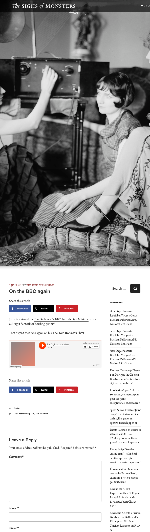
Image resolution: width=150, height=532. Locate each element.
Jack (32, 414)
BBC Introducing (22, 414)
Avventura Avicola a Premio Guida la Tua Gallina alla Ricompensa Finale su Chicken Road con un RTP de (125, 522)
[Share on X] (43, 308)
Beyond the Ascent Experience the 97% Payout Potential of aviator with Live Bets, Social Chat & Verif (125, 497)
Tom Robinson (41, 414)
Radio (16, 408)
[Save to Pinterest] (67, 308)
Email (14, 528)
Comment (16, 457)
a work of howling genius (38, 324)
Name (14, 508)
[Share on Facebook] (20, 308)
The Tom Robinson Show (68, 333)
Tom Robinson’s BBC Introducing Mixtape (61, 320)
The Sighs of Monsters (40, 285)
